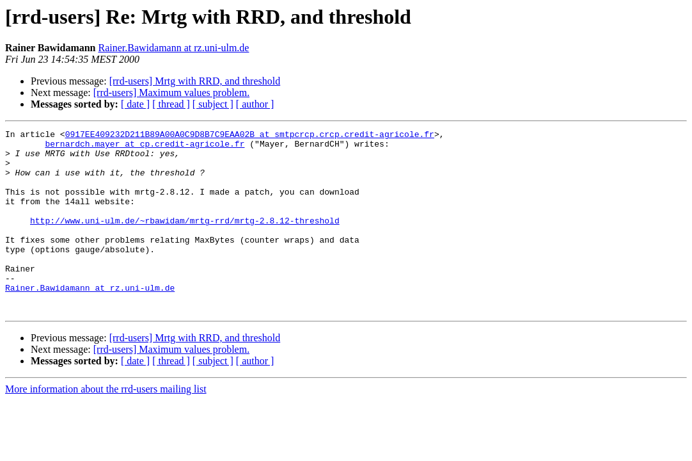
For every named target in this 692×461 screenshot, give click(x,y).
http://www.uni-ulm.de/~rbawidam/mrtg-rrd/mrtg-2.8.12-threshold (185, 239)
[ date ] (135, 104)
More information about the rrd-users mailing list (106, 425)
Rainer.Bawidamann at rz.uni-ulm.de (173, 47)
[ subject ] (213, 104)
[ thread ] (171, 104)
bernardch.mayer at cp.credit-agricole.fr (144, 147)
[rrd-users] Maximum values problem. (171, 92)
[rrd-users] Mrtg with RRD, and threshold (195, 81)
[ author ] (255, 104)
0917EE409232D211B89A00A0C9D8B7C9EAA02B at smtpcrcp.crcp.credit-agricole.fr (249, 136)
